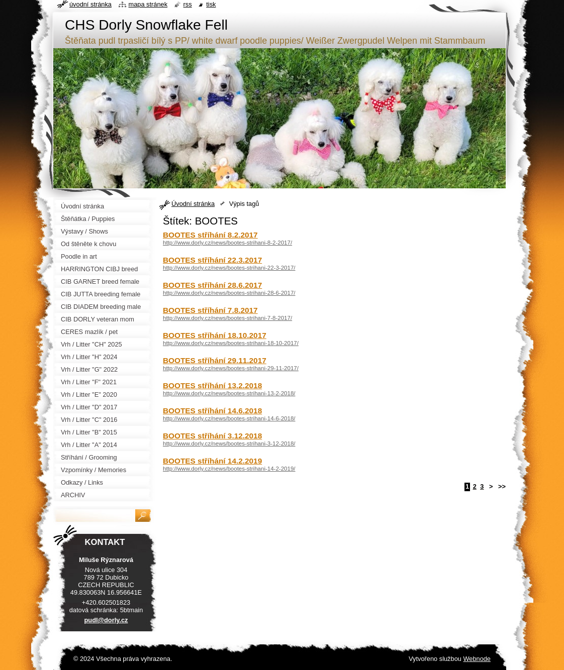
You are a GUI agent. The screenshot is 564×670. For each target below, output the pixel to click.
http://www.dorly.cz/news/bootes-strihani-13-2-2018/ (229, 393)
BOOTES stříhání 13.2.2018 (212, 385)
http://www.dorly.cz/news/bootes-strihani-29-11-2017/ (231, 368)
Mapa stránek (148, 4)
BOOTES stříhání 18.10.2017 (214, 335)
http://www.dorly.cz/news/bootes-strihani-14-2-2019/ (229, 469)
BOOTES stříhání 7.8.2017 (210, 310)
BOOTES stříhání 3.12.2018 (212, 435)
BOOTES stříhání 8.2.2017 (210, 235)
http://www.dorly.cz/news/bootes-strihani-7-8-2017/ (227, 318)
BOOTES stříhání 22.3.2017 (212, 260)
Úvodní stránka (193, 203)
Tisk (211, 4)
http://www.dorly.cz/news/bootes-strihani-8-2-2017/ (227, 243)
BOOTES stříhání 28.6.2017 (212, 285)
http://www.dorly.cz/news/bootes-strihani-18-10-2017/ (231, 343)
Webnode (477, 658)
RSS (187, 4)
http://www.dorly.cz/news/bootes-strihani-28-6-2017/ (229, 293)
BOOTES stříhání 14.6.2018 (212, 410)
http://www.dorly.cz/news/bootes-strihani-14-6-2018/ (229, 418)
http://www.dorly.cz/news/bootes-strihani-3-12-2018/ (229, 443)
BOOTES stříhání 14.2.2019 (212, 461)
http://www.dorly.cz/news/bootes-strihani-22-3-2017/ (229, 268)
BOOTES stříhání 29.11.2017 (214, 360)
